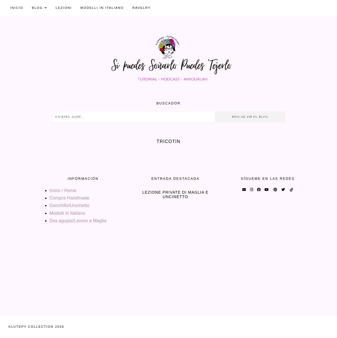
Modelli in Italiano (102, 7)
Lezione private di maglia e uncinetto (175, 194)
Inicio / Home (63, 190)
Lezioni (64, 7)
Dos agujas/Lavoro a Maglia (78, 220)
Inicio (16, 7)
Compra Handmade (69, 198)
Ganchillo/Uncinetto (69, 205)
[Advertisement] (166, 277)
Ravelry (141, 7)
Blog (37, 7)
